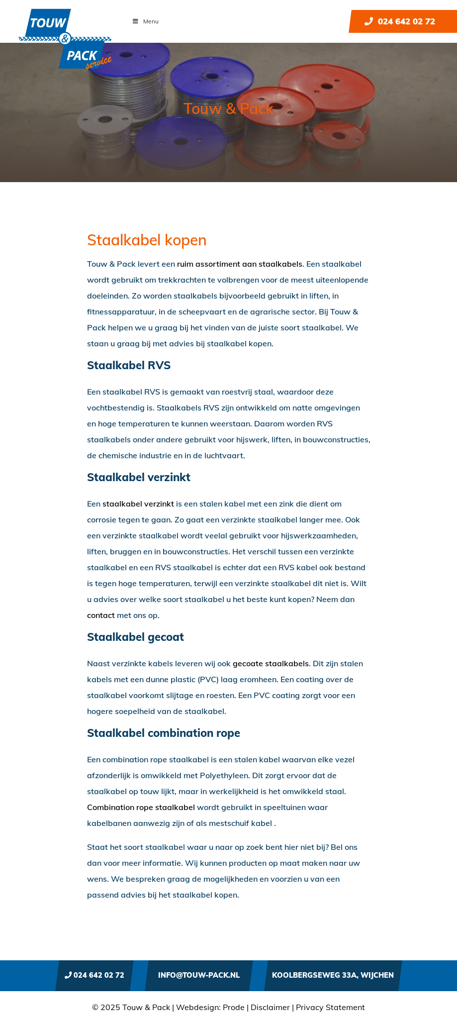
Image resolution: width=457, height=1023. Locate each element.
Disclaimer (270, 1007)
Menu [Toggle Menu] (145, 21)
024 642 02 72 (400, 21)
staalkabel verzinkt (138, 504)
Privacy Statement (330, 1007)
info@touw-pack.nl (199, 975)
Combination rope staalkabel (141, 807)
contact (101, 615)
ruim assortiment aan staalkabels (239, 264)
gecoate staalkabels (271, 663)
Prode (234, 1007)
